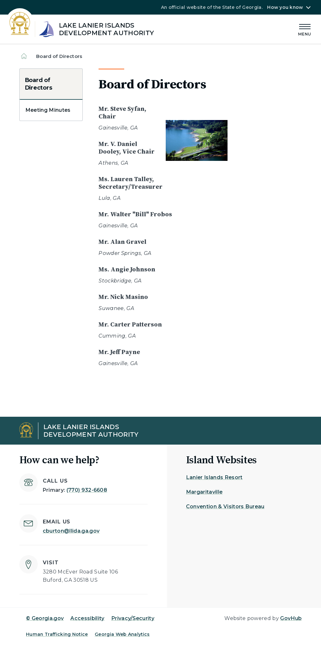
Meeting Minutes (48, 110)
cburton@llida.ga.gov (71, 531)
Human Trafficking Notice (57, 634)
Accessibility (87, 618)
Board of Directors (38, 84)
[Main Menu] (304, 29)
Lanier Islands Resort (214, 477)
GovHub (291, 618)
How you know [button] (285, 7)
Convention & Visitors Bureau (225, 507)
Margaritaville (204, 492)
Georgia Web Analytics (122, 634)
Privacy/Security (132, 618)
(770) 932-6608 (87, 490)
